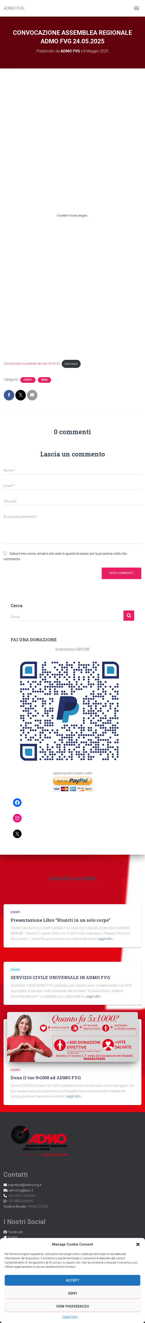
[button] (138, 1244)
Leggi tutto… (106, 939)
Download (71, 364)
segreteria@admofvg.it (24, 1185)
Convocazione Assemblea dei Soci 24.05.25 (31, 364)
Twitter (12, 1237)
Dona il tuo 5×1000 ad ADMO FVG (46, 1077)
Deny (72, 1293)
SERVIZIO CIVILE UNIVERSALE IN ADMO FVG (60, 977)
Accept (72, 1280)
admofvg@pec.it (20, 1190)
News (44, 380)
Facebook (15, 1232)
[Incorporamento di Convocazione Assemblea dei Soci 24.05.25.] (72, 215)
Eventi (28, 380)
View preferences (72, 1306)
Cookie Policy (70, 1316)
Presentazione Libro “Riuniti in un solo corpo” (60, 920)
